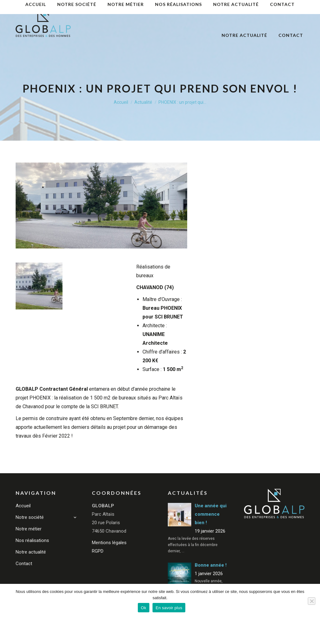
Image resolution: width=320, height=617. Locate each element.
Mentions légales (109, 542)
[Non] (311, 601)
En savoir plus (169, 607)
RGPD (97, 551)
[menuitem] (132, 12)
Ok (143, 607)
